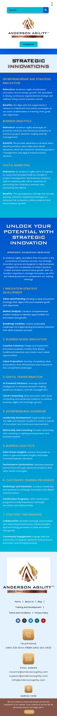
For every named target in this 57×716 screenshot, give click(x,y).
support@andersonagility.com (28, 676)
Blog (40, 601)
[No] (53, 707)
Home (18, 601)
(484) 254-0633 (42, 647)
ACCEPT (29, 712)
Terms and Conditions (20, 612)
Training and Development (28, 607)
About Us (29, 601)
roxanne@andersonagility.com (28, 672)
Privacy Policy (41, 612)
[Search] (46, 10)
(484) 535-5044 (15, 647)
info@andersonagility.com (28, 680)
